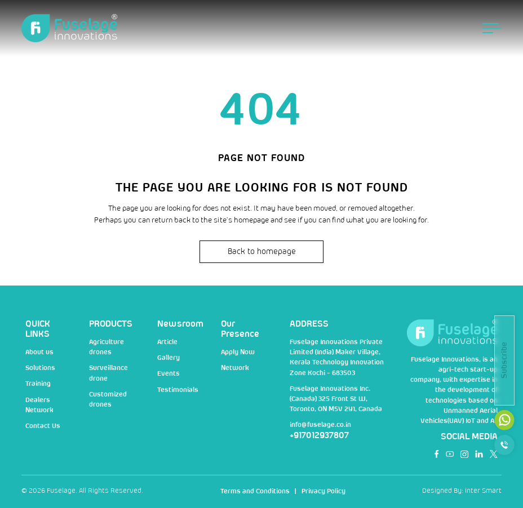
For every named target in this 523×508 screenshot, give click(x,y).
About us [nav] (39, 352)
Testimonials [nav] (177, 390)
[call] (504, 445)
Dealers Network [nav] (39, 405)
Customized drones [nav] (108, 399)
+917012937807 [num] (319, 435)
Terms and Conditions (255, 491)
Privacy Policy (323, 491)
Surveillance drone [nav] (108, 373)
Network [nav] (235, 368)
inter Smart (483, 491)
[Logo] (69, 28)
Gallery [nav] (168, 358)
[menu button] (492, 28)
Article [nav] (167, 342)
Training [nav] (38, 384)
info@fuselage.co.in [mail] (320, 425)
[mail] (504, 420)
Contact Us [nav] (42, 426)
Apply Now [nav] (238, 352)
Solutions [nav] (40, 368)
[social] (436, 454)
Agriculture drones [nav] (106, 347)
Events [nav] (168, 374)
